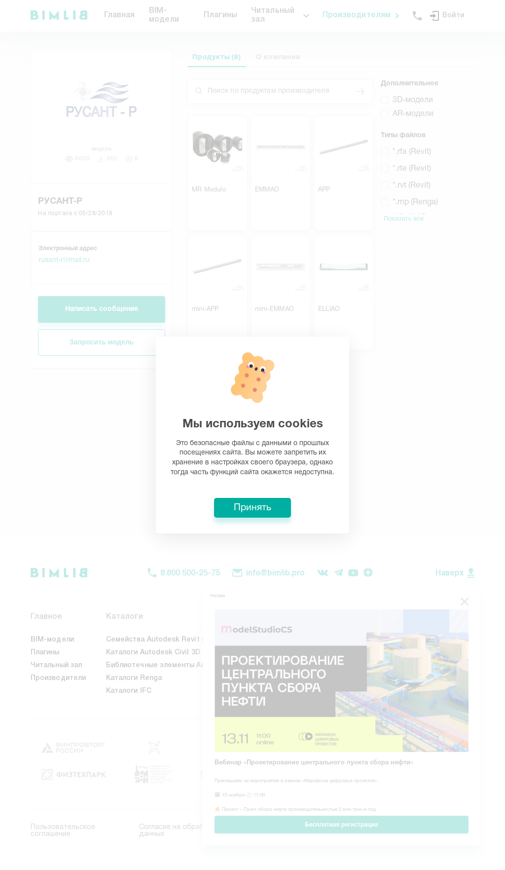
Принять (252, 507)
